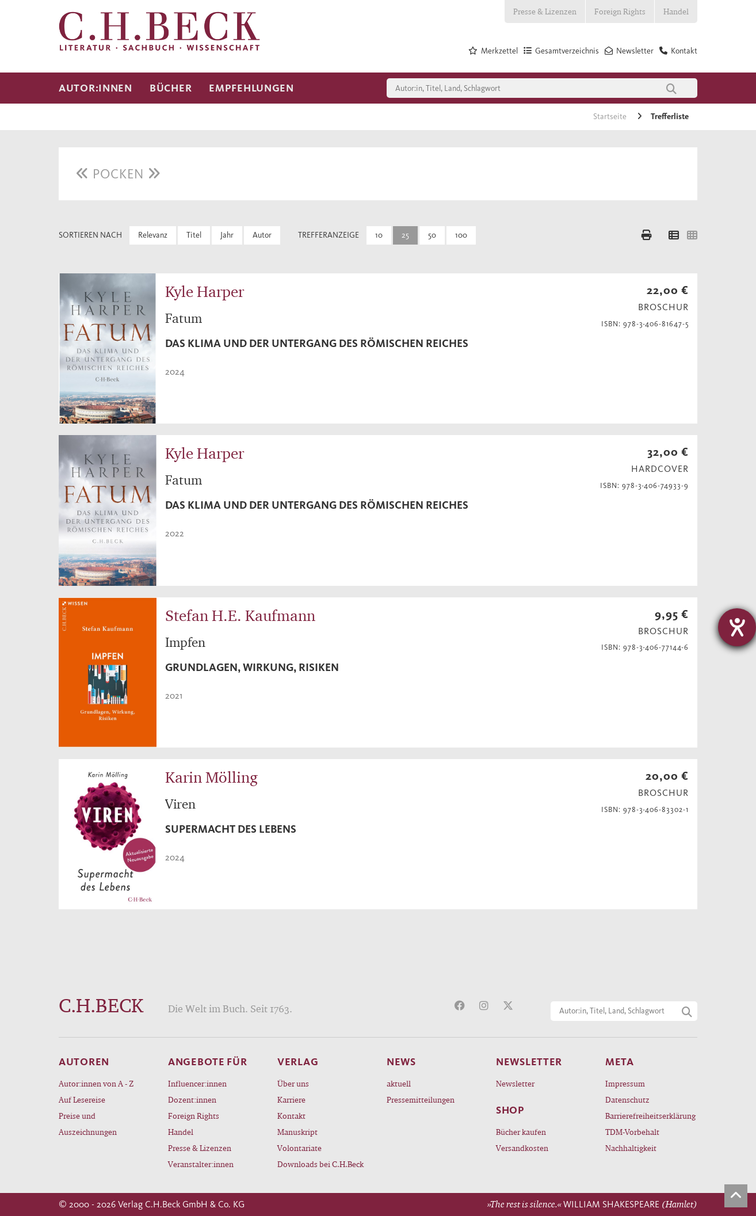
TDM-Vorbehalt (632, 1132)
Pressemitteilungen (421, 1099)
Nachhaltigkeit (630, 1148)
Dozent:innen (192, 1099)
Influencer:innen (197, 1083)
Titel (193, 235)
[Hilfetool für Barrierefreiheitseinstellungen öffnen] (737, 627)
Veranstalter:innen (201, 1164)
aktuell (399, 1083)
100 (461, 235)
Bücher (171, 88)
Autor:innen (95, 88)
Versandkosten (522, 1148)
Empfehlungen (251, 88)
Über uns (293, 1083)
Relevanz (152, 235)
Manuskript (297, 1132)
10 (379, 235)
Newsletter (515, 1083)
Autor (262, 235)
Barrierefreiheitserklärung (650, 1115)
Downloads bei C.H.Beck (320, 1164)
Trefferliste (670, 116)
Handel (676, 11)
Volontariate (299, 1148)
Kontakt (291, 1115)
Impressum (625, 1083)
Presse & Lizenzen (544, 11)
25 (405, 235)
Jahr (227, 235)
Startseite (610, 116)
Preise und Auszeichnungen (88, 1124)
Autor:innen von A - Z (96, 1083)
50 (432, 235)
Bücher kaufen (521, 1132)
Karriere (291, 1099)
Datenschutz (627, 1099)
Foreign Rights (620, 11)
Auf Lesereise (82, 1099)
